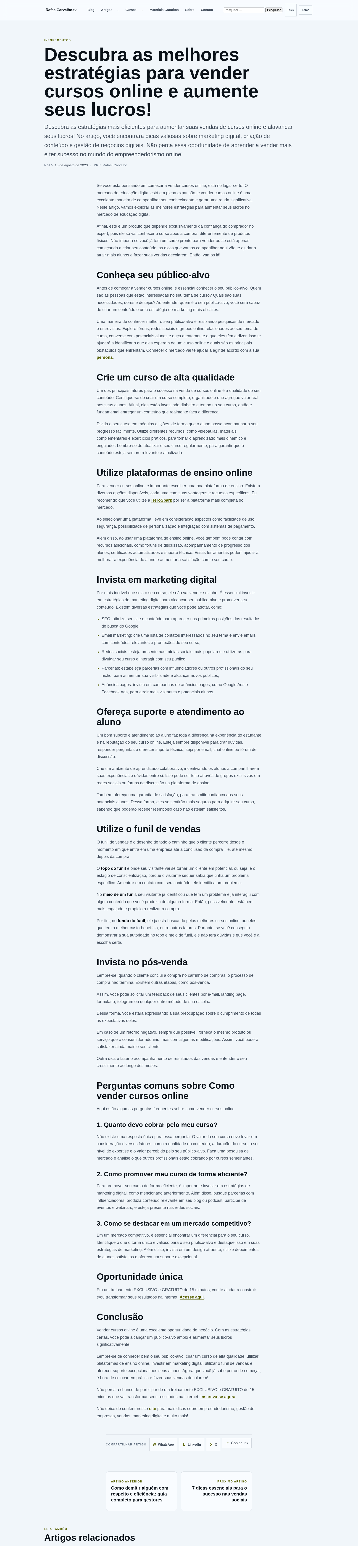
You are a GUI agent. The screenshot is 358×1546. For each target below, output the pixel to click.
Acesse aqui (192, 1297)
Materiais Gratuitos (164, 10)
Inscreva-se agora (217, 1396)
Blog (91, 10)
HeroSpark (161, 500)
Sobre (189, 10)
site (152, 1408)
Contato (207, 10)
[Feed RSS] (291, 10)
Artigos (106, 10)
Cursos (131, 10)
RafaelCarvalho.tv (61, 10)
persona (105, 357)
